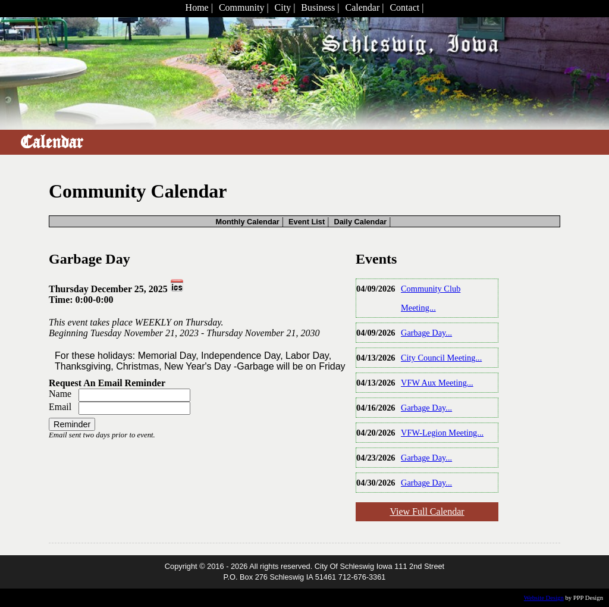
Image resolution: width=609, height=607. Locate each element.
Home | (199, 7)
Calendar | (364, 7)
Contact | (406, 7)
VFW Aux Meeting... (437, 382)
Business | (320, 7)
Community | (244, 7)
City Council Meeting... (441, 357)
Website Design (544, 598)
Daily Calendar (360, 221)
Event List (306, 221)
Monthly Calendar (247, 221)
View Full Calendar (427, 511)
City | (285, 7)
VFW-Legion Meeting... (442, 432)
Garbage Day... (426, 332)
